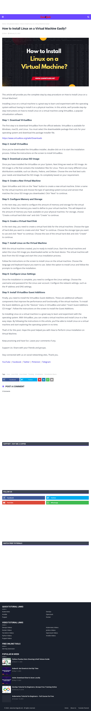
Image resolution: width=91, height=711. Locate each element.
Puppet (4, 617)
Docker (48, 617)
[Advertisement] (45, 7)
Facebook (16, 362)
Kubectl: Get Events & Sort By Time (25, 668)
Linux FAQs (14, 374)
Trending (31, 374)
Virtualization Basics (13, 24)
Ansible (4, 614)
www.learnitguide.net (16, 708)
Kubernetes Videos (52, 627)
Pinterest (36, 362)
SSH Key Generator (8, 649)
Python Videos (7, 636)
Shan (5, 33)
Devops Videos (7, 627)
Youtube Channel (83, 708)
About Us (73, 708)
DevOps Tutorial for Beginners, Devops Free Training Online (34, 687)
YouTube (6, 362)
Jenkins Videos (51, 630)
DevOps (48, 612)
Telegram (46, 362)
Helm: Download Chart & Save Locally (26, 678)
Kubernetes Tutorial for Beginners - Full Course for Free (33, 696)
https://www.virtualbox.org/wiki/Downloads (22, 138)
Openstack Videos (52, 633)
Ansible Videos (51, 636)
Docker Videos (7, 630)
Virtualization (39, 374)
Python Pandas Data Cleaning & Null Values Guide (31, 659)
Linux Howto (23, 374)
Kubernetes (6, 612)
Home (4, 24)
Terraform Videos (8, 633)
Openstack (49, 614)
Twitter (26, 362)
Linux (8, 374)
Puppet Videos (7, 638)
